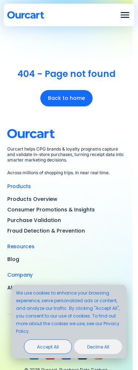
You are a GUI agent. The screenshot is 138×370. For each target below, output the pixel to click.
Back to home (66, 98)
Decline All (98, 347)
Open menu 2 (125, 15)
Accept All (48, 347)
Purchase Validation (34, 220)
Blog (13, 259)
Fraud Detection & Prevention (46, 230)
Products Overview (32, 199)
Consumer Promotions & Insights (51, 209)
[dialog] (69, 321)
